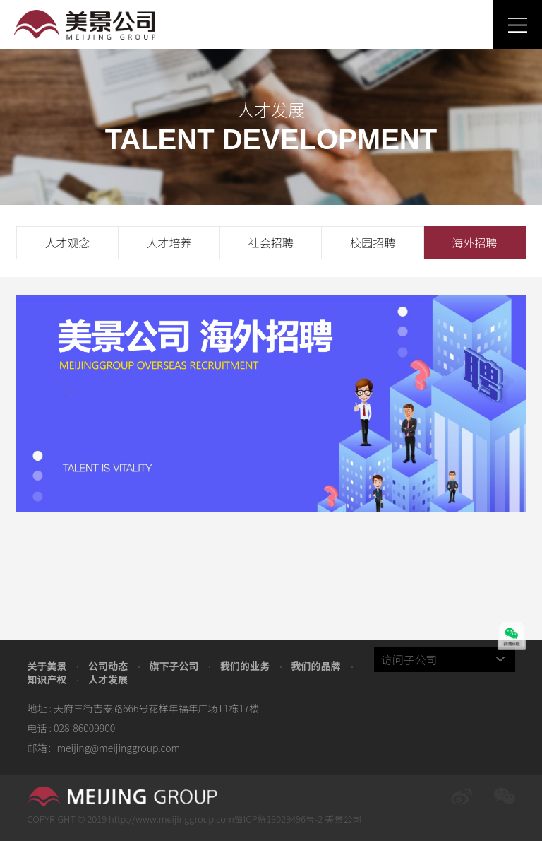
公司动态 (108, 666)
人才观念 (67, 242)
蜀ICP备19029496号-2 (278, 818)
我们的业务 (245, 666)
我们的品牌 (316, 666)
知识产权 (46, 679)
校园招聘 (372, 242)
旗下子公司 (173, 666)
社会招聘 (271, 242)
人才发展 (108, 679)
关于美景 (46, 666)
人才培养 (169, 242)
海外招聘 (474, 242)
